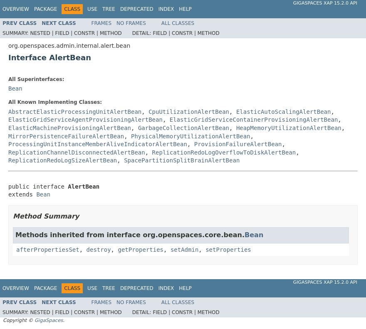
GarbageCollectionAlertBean (183, 128)
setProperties (228, 249)
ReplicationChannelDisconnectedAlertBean (76, 152)
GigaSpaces (49, 320)
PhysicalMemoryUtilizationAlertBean (190, 136)
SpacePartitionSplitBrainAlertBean (182, 160)
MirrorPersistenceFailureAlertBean (66, 136)
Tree (108, 9)
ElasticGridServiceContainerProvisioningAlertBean (254, 119)
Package (45, 9)
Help (185, 9)
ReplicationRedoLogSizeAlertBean (62, 160)
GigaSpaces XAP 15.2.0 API (325, 3)
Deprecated (136, 9)
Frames (102, 23)
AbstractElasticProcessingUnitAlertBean (74, 111)
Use (92, 9)
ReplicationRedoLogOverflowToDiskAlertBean (224, 152)
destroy (99, 249)
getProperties (140, 249)
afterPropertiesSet (47, 249)
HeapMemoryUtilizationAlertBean (288, 128)
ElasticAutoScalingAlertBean (283, 111)
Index (166, 9)
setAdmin (184, 249)
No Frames (131, 23)
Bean (15, 88)
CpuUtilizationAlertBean (188, 111)
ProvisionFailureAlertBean (238, 144)
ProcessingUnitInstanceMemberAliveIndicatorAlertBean (97, 144)
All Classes (177, 23)
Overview (15, 9)
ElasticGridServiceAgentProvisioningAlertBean (85, 119)
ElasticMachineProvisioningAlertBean (69, 128)
